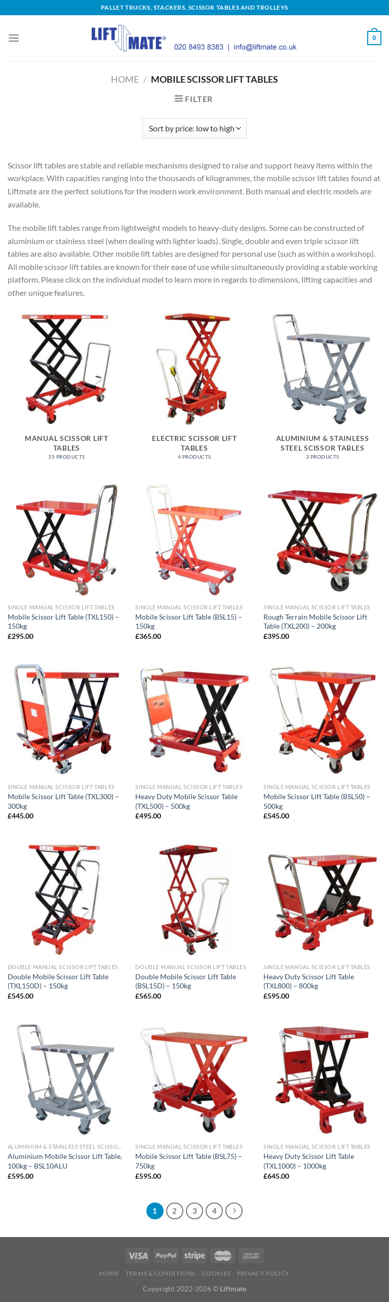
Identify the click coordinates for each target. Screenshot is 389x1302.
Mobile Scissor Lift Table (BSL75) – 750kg (188, 1161)
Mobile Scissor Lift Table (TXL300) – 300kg (63, 801)
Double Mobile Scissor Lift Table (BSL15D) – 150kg (185, 981)
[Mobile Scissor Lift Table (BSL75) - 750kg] (194, 1079)
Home (125, 79)
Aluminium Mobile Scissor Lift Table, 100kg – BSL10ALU (65, 1161)
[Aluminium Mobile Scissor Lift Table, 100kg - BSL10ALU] (67, 1079)
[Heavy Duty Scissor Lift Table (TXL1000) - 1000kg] (322, 1079)
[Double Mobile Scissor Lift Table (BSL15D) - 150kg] (194, 899)
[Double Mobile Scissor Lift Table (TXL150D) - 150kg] (67, 899)
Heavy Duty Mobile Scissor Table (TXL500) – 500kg (186, 801)
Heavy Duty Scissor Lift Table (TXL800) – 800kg (308, 981)
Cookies (216, 1273)
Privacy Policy (263, 1273)
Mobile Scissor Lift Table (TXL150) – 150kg (63, 621)
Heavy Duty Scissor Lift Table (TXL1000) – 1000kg (308, 1161)
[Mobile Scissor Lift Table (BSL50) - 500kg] (322, 719)
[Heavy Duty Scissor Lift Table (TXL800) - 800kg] (322, 899)
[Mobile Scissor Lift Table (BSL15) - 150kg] (194, 540)
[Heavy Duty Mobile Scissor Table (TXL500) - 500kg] (194, 719)
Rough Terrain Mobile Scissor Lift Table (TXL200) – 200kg (315, 621)
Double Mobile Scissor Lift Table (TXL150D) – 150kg (58, 981)
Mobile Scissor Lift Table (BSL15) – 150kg (188, 621)
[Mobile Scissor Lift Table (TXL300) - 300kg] (67, 719)
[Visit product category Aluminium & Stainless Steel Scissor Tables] (322, 390)
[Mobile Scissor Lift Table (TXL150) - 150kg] (67, 540)
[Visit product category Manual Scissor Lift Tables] (67, 390)
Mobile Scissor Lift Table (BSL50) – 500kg (316, 801)
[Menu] (14, 37)
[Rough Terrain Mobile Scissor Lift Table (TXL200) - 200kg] (322, 540)
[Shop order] (194, 128)
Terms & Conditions (161, 1273)
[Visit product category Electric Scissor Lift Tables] (194, 390)
